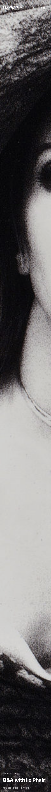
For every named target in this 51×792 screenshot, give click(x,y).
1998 (4, 774)
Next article (26, 788)
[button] (34, 8)
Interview (11, 774)
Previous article (10, 788)
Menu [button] (43, 7)
